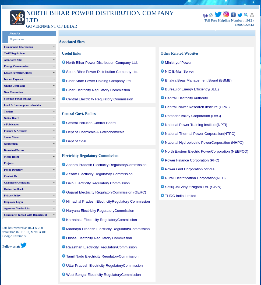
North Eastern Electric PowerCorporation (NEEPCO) (206, 151)
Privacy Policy (12, 195)
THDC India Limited (180, 196)
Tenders (8, 111)
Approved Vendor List (17, 208)
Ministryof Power (178, 63)
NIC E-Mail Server (179, 71)
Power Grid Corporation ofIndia (189, 169)
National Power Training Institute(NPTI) (196, 125)
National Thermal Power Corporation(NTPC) (200, 134)
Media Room (11, 156)
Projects (8, 163)
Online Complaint (14, 85)
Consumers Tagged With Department (25, 214)
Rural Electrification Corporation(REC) (195, 178)
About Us (14, 33)
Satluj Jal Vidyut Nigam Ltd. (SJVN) (193, 187)
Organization (17, 39)
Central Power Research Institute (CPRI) (197, 107)
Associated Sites (13, 59)
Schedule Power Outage (17, 98)
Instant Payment (13, 79)
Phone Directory (13, 169)
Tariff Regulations (14, 53)
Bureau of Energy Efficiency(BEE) (192, 89)
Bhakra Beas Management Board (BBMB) (198, 80)
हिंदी (205, 16)
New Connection (13, 92)
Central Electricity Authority (186, 98)
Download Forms (14, 150)
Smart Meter (11, 137)
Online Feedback (14, 189)
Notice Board (11, 118)
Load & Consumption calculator (22, 105)
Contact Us (10, 176)
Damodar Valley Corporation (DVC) (193, 116)
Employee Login (13, 201)
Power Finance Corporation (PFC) (192, 160)
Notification (11, 143)
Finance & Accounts (15, 130)
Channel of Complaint (17, 182)
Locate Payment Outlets (18, 72)
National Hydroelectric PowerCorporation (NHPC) (204, 142)
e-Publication (11, 124)
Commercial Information (18, 46)
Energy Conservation (16, 66)
